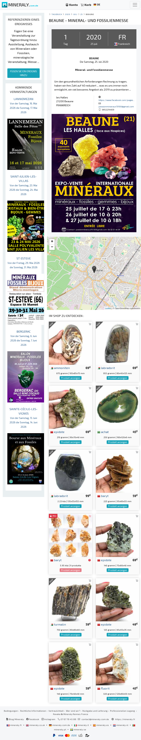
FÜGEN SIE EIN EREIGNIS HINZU (23, 73)
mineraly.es (101, 725)
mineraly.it (81, 725)
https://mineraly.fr (125, 719)
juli (75, 14)
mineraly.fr (14, 725)
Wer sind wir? (73, 710)
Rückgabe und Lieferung (95, 710)
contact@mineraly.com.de (95, 719)
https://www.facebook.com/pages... (117, 100)
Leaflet (108, 308)
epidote (57, 432)
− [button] (52, 247)
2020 (67, 14)
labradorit (106, 368)
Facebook (32, 719)
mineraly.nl (121, 725)
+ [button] (52, 241)
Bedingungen (11, 710)
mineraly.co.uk (35, 725)
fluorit (103, 688)
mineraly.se (78, 729)
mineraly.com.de (59, 725)
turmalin (58, 624)
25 (81, 14)
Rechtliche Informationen (33, 710)
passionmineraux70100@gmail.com (116, 106)
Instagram (48, 719)
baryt (103, 496)
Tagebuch (56, 14)
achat (103, 432)
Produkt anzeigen (70, 377)
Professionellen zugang (122, 710)
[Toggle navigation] (135, 4)
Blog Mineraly (15, 719)
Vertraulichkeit (56, 710)
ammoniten (60, 368)
